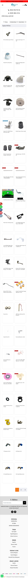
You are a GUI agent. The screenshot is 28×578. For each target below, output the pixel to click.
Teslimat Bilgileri (14, 552)
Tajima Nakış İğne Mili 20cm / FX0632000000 (8, 177)
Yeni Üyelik (14, 531)
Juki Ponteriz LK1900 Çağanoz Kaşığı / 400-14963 (7, 109)
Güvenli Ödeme (14, 565)
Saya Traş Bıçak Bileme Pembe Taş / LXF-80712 (7, 383)
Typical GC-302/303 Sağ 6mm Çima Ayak (7, 132)
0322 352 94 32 (14, 10)
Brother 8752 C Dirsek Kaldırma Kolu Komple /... (8, 292)
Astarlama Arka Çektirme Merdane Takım (8, 429)
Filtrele (5, 21)
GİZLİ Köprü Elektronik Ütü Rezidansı (20, 315)
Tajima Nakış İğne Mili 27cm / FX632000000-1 (21, 177)
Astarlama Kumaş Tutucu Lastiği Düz (20, 406)
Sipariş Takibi (14, 544)
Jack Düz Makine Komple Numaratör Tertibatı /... (20, 109)
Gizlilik (14, 563)
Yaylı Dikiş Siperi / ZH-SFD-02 (20, 155)
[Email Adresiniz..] (13, 502)
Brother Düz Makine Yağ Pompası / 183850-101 (7, 86)
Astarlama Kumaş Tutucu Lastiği (7, 406)
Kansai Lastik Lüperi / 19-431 (20, 40)
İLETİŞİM (14, 523)
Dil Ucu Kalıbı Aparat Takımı (8, 39)
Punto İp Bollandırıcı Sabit (20, 336)
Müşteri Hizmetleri (14, 567)
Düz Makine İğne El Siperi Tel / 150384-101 (21, 246)
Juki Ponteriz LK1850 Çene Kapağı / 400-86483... (20, 86)
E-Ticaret (12, 576)
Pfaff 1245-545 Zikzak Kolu (8, 222)
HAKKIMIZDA (14, 521)
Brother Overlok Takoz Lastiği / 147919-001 (7, 155)
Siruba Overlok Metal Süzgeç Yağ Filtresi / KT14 (21, 292)
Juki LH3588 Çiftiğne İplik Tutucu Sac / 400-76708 (7, 246)
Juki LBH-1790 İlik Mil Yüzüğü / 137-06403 (21, 429)
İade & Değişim (14, 555)
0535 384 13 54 (14, 13)
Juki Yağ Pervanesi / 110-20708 (20, 383)
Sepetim (14, 542)
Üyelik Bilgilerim (14, 533)
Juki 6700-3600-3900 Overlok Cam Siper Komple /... (20, 201)
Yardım (14, 546)
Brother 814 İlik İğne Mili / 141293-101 (20, 63)
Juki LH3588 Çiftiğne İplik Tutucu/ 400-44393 (20, 223)
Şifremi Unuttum (14, 536)
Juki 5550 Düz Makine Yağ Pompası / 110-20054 (8, 269)
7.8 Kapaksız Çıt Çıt (6, 451)
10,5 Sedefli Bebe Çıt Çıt (20, 474)
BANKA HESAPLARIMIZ (14, 525)
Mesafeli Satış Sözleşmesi (14, 557)
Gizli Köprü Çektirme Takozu (8, 199)
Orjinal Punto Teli (6, 336)
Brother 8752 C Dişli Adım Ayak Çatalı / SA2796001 (20, 269)
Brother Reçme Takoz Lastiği (21, 131)
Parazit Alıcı (5, 314)
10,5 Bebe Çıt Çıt (19, 451)
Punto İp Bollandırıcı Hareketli (6, 360)
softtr (4, 576)
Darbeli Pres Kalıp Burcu (7, 62)
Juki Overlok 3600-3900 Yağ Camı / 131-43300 (20, 360)
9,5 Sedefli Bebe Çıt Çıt (7, 474)
